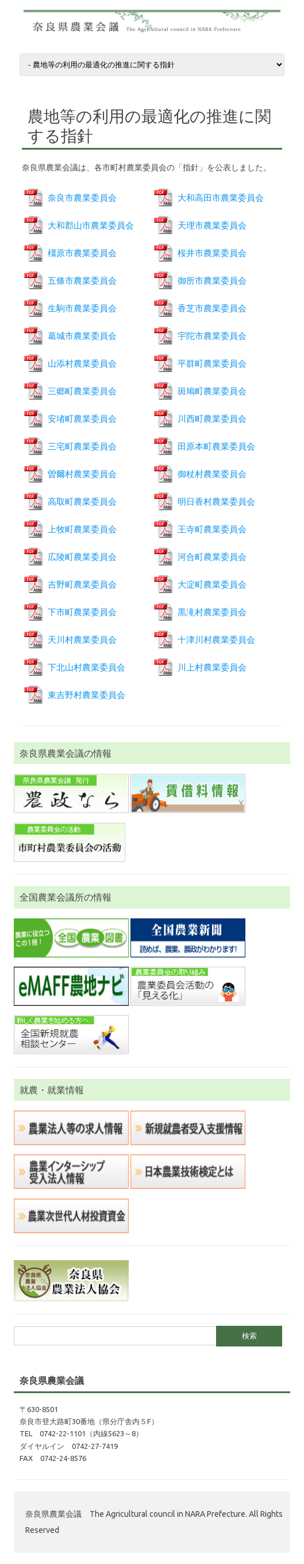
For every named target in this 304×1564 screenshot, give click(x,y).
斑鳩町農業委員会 (212, 391)
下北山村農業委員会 (86, 667)
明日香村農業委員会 (216, 501)
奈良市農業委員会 (82, 198)
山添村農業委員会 (82, 363)
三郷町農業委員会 (82, 391)
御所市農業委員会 (212, 280)
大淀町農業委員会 (212, 584)
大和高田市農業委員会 (221, 198)
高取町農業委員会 (82, 501)
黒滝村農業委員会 (212, 612)
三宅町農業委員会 (82, 446)
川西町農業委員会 (212, 419)
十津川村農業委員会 (216, 639)
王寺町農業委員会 (212, 529)
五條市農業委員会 (82, 280)
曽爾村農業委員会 (82, 474)
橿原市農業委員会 (82, 253)
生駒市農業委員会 (82, 308)
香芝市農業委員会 (212, 308)
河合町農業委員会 (212, 557)
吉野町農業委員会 (82, 584)
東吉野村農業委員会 (86, 695)
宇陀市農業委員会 (212, 336)
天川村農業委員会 (82, 639)
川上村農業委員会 (212, 667)
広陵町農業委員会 (82, 557)
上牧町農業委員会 (82, 529)
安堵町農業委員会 (82, 419)
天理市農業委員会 (212, 225)
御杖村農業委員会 (212, 474)
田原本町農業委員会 (216, 446)
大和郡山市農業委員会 (91, 225)
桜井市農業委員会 (212, 253)
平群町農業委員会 (212, 363)
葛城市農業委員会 (82, 336)
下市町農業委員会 (82, 612)
